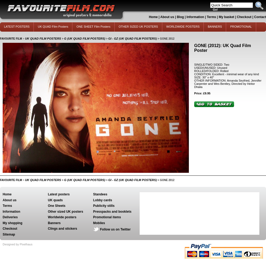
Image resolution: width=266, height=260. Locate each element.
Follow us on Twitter (115, 229)
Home (153, 17)
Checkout (244, 17)
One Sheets (56, 206)
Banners (54, 223)
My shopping (12, 223)
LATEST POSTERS (17, 26)
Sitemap (9, 234)
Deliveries (10, 217)
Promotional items (107, 217)
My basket (226, 17)
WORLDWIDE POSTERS (183, 26)
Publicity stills (104, 206)
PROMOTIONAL (241, 26)
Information (195, 17)
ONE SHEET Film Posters (93, 26)
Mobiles (99, 223)
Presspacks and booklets (112, 211)
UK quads (55, 200)
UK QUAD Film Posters (53, 26)
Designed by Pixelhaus (17, 244)
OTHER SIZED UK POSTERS (138, 26)
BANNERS (215, 26)
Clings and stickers (62, 228)
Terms (211, 17)
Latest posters (59, 194)
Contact (260, 17)
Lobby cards (102, 200)
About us (167, 17)
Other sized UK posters (65, 211)
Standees (100, 194)
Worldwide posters (62, 217)
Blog (180, 17)
